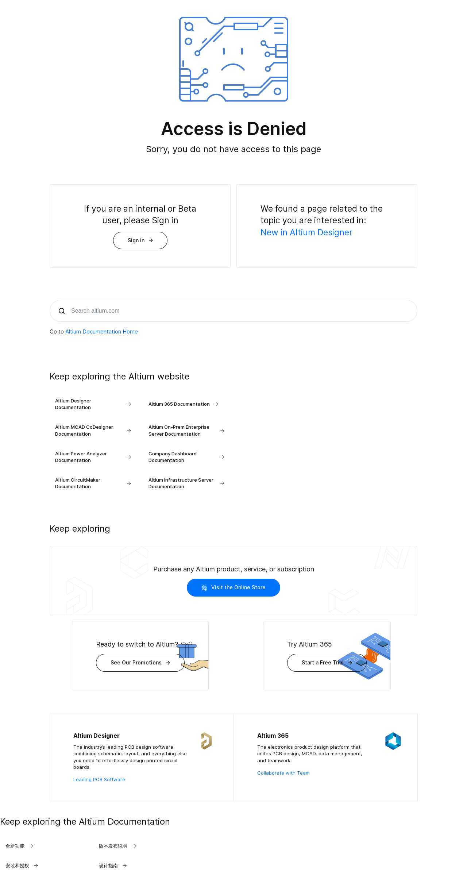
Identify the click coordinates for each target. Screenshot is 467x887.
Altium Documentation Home (101, 331)
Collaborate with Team (283, 773)
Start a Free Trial (327, 662)
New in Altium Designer (306, 232)
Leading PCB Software (99, 779)
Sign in (140, 240)
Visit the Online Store (233, 587)
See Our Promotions (140, 662)
